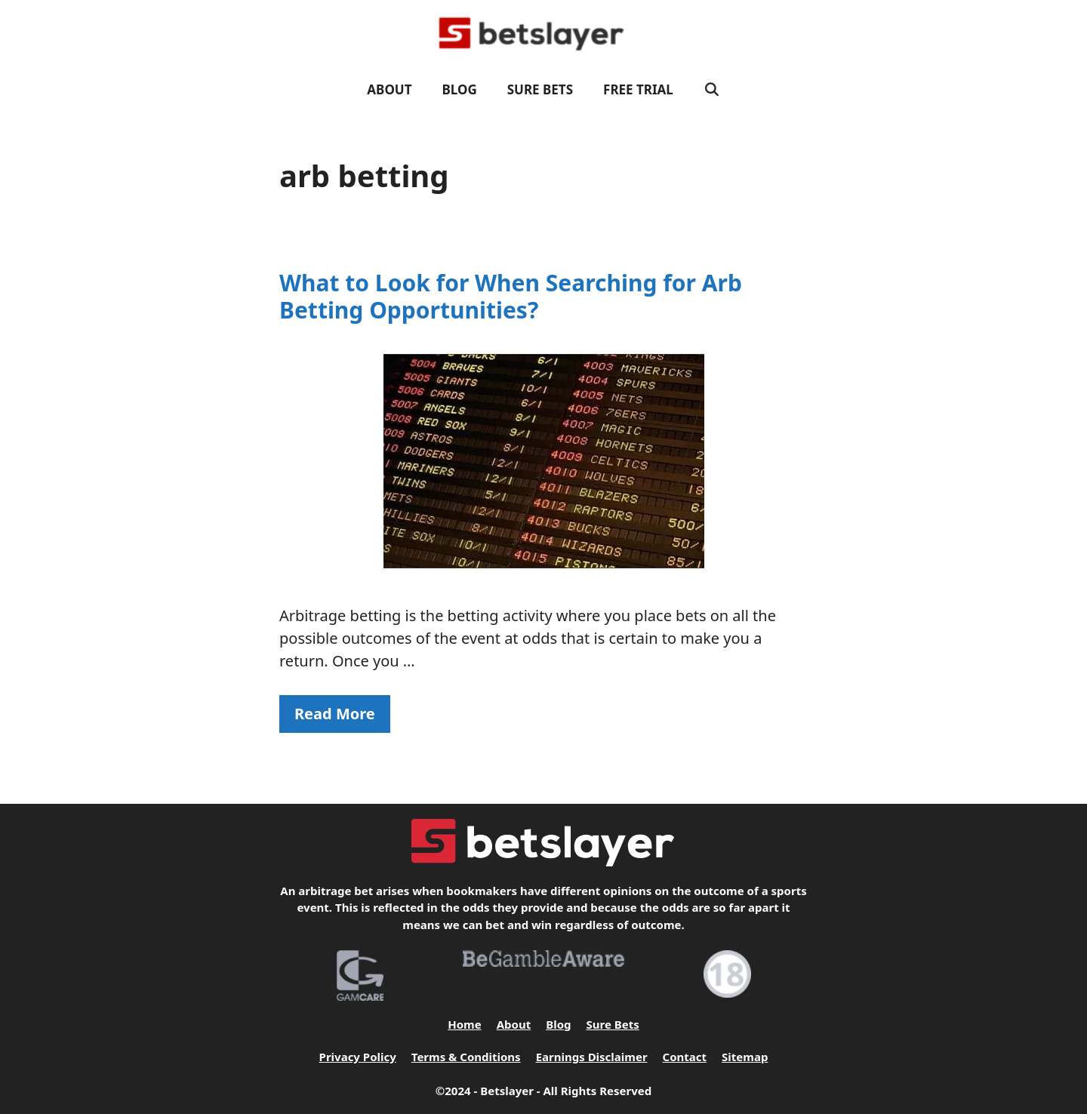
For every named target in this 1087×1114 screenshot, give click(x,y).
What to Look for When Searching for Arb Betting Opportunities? (510, 296)
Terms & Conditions (466, 1056)
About (389, 89)
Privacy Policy (357, 1056)
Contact (685, 1056)
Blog (459, 89)
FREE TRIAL (638, 89)
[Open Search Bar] (711, 89)
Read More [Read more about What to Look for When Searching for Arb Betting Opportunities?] (334, 713)
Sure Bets (540, 89)
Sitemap (745, 1056)
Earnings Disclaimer (592, 1056)
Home (464, 1024)
